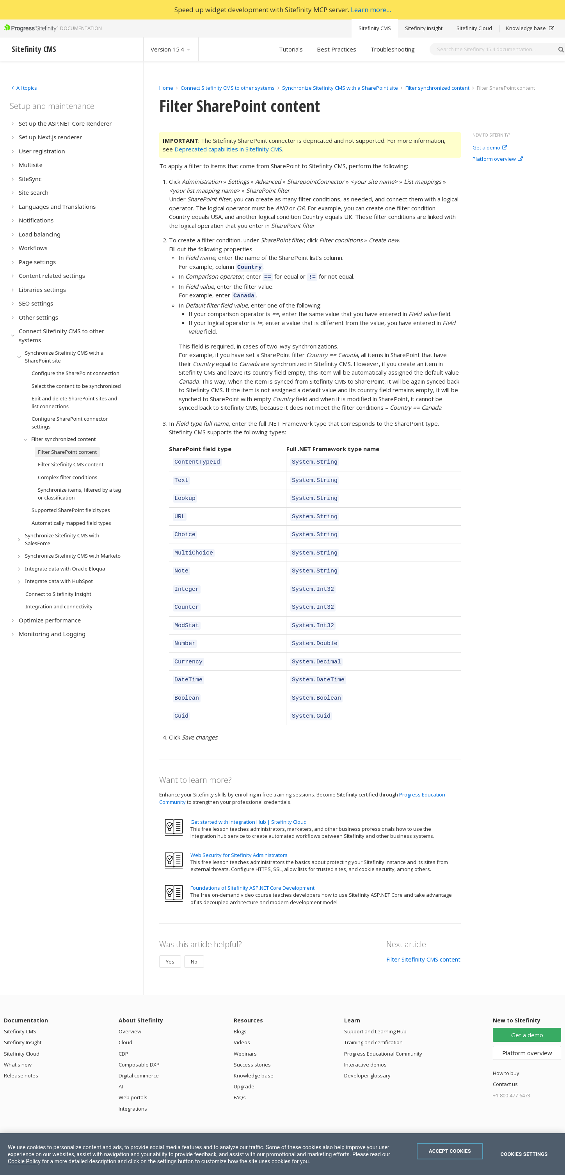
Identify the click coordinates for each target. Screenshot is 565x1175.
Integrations (133, 1087)
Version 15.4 (171, 49)
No (194, 940)
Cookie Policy (24, 1161)
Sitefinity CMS (375, 28)
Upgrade (244, 1065)
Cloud (125, 1021)
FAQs (240, 1076)
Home (166, 87)
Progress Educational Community (383, 1032)
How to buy (506, 1052)
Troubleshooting (392, 49)
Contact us (505, 1063)
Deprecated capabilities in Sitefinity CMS (228, 149)
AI (121, 1065)
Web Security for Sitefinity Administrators (239, 833)
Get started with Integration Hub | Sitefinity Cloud (248, 800)
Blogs (240, 1010)
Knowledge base (530, 28)
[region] (282, 1154)
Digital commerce (139, 1054)
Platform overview (498, 159)
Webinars (245, 1032)
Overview (130, 1010)
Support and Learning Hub (375, 1010)
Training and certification (373, 1021)
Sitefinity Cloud (474, 28)
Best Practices (336, 49)
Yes (170, 940)
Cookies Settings (524, 1154)
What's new (18, 1043)
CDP (123, 1032)
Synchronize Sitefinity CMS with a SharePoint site (340, 87)
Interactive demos (365, 1043)
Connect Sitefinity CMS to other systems (228, 87)
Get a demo (490, 148)
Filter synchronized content (437, 87)
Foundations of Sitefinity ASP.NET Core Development (252, 866)
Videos (242, 1021)
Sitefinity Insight (423, 28)
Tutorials (291, 49)
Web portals (133, 1076)
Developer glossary (367, 1054)
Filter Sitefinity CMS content (423, 938)
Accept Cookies (450, 1151)
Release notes (21, 1054)
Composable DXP (139, 1043)
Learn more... (371, 9)
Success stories (252, 1043)
